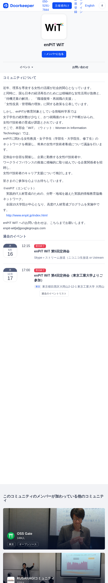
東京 (38, 287)
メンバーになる (54, 54)
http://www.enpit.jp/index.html (26, 215)
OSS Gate (24, 533)
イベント (26, 67)
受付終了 (40, 246)
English (90, 5)
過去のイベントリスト (54, 293)
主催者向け (62, 5)
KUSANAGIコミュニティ (35, 578)
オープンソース (28, 544)
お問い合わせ (80, 67)
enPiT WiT (54, 44)
